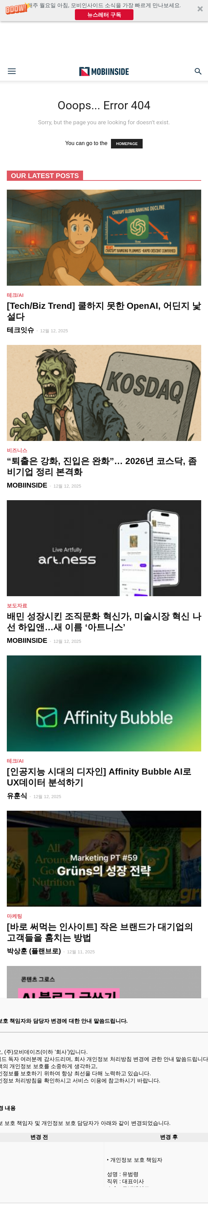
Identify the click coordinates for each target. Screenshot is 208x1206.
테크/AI (15, 295)
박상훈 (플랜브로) (34, 951)
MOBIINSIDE (27, 485)
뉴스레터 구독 (104, 14)
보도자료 (17, 605)
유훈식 (17, 795)
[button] (104, 10)
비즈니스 (17, 450)
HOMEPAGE (127, 144)
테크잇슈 (20, 330)
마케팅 (14, 916)
